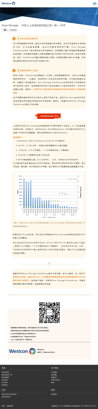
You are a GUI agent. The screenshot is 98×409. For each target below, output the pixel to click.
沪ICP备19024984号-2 (88, 406)
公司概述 (54, 372)
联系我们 (5, 385)
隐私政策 (10, 406)
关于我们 (5, 382)
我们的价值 (5, 372)
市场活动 (13, 30)
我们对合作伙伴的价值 (9, 394)
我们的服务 (5, 377)
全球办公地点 (55, 380)
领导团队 (54, 375)
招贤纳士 (54, 377)
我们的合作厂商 (7, 375)
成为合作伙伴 (6, 397)
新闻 (52, 382)
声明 (3, 406)
